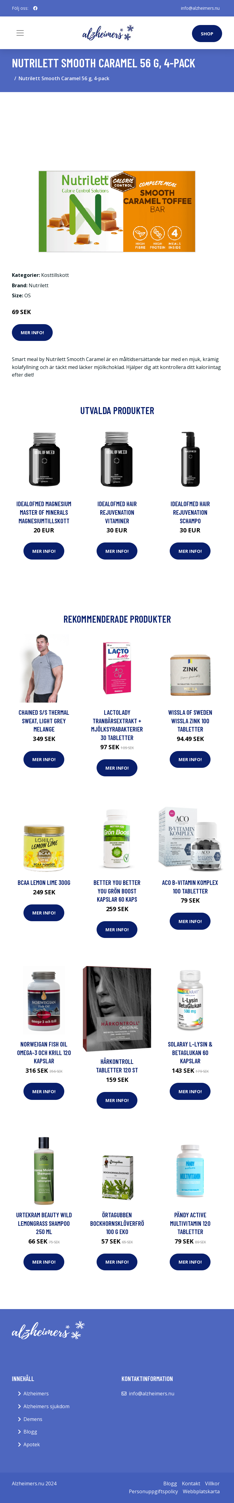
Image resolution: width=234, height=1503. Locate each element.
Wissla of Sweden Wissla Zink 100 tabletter (190, 720)
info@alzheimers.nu (200, 8)
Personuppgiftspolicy (153, 1491)
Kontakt (191, 1483)
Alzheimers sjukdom (46, 1406)
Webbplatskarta (201, 1491)
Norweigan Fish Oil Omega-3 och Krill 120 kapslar (44, 1052)
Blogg (30, 1431)
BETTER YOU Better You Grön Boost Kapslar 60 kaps (117, 891)
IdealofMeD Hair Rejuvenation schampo (190, 512)
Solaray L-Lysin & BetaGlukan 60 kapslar (190, 1052)
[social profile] (35, 8)
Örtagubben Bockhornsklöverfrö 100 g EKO (117, 1223)
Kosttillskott (55, 275)
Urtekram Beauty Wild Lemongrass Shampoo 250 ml (44, 1223)
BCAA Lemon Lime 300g (44, 882)
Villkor (212, 1483)
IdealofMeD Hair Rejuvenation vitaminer (117, 512)
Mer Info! (32, 332)
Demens (32, 1419)
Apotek (31, 1444)
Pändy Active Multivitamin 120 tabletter (190, 1223)
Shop (207, 33)
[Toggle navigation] (20, 33)
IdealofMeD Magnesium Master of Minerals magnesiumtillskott (43, 512)
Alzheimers (36, 1393)
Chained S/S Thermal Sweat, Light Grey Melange (44, 720)
